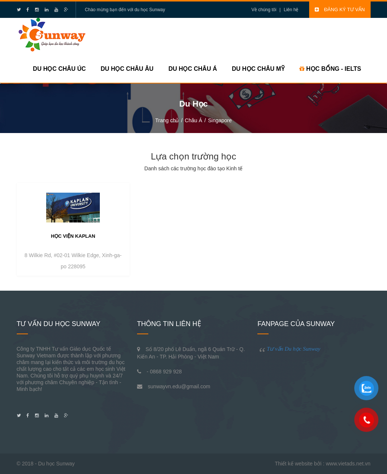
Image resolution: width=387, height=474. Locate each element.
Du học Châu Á (192, 69)
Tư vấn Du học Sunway (293, 349)
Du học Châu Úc (59, 69)
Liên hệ (291, 9)
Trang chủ (167, 120)
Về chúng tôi (263, 9)
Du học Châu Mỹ (258, 69)
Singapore (220, 120)
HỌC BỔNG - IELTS (330, 69)
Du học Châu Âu (127, 69)
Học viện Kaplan (73, 236)
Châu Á (193, 120)
